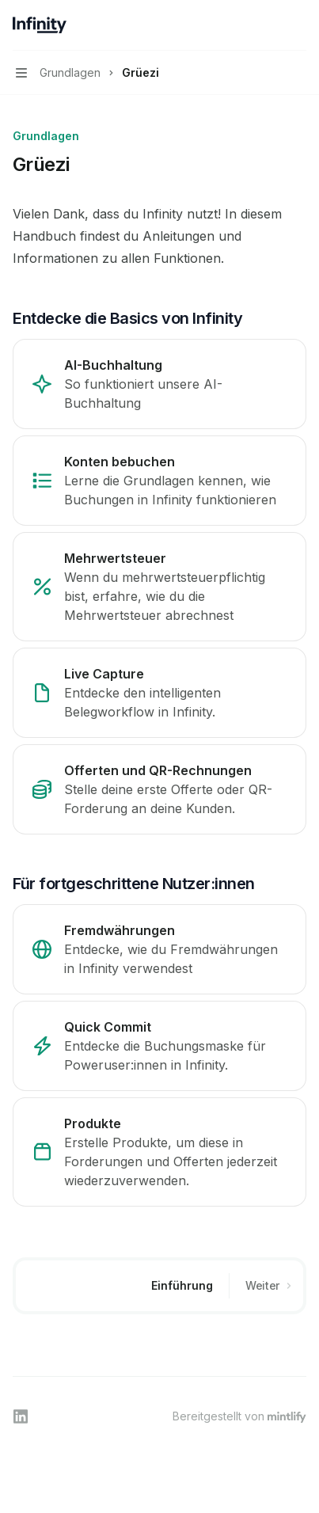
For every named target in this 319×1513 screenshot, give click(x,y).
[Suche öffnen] (268, 25)
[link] (159, 384)
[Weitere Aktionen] (298, 25)
